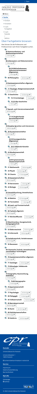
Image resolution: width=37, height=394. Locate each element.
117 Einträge (23, 174)
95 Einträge (11, 226)
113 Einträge (25, 296)
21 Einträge (11, 278)
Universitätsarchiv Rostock (11, 351)
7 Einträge (13, 143)
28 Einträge (11, 111)
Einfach (7, 21)
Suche (6, 17)
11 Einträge (26, 202)
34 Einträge (25, 244)
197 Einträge (11, 91)
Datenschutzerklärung (10, 370)
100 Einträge (11, 305)
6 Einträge (13, 121)
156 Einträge (11, 207)
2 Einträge (10, 55)
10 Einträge (11, 154)
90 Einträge (22, 171)
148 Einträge (11, 128)
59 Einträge (28, 230)
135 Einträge (23, 187)
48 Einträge (26, 78)
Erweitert (7, 24)
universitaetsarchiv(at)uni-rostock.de (17, 360)
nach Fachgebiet (6, 28)
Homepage (6, 379)
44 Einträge (11, 213)
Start (27, 1)
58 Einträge (25, 233)
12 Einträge (11, 85)
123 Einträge (26, 95)
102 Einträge (29, 300)
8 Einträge (10, 134)
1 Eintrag (30, 98)
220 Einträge (24, 318)
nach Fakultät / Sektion (6, 35)
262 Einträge (22, 309)
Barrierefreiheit (8, 372)
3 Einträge (10, 268)
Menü (5, 14)
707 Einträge (23, 198)
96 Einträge (26, 167)
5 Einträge (10, 254)
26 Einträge (26, 293)
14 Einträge (11, 289)
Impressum (6, 368)
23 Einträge (11, 241)
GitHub (6, 382)
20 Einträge (11, 195)
